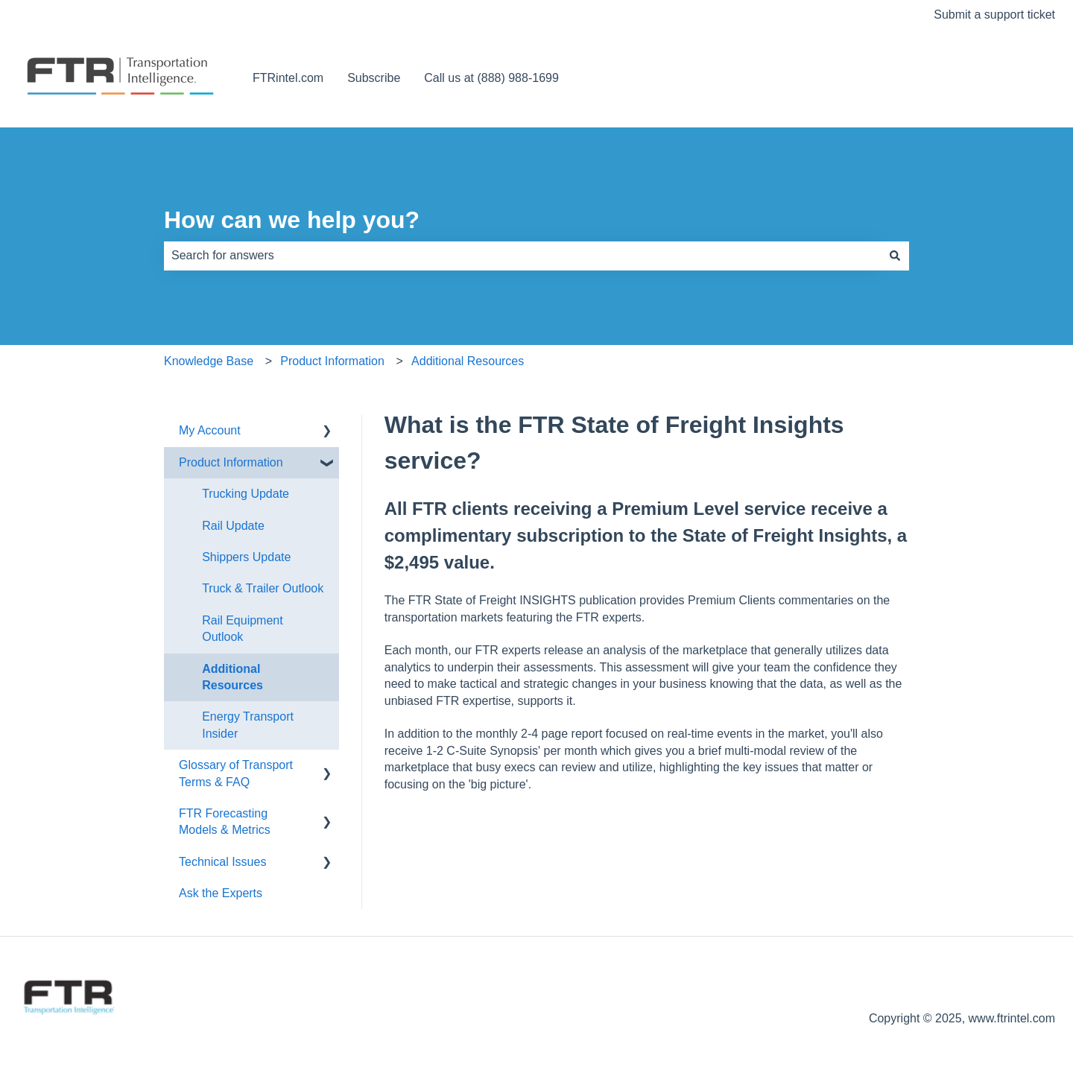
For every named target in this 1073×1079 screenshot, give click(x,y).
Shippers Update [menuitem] (246, 557)
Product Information (332, 361)
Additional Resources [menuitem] (232, 677)
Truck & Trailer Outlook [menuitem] (262, 588)
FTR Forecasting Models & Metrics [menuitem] (224, 821)
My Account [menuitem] (210, 430)
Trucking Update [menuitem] (245, 493)
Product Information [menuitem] (231, 462)
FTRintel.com (288, 78)
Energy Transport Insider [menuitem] (248, 724)
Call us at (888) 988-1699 (491, 78)
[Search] (895, 255)
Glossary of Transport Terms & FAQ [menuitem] (236, 773)
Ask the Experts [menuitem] (220, 893)
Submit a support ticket (994, 14)
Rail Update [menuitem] (233, 525)
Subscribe (373, 78)
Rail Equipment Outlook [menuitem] (242, 628)
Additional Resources (467, 361)
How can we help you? (292, 219)
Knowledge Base (208, 361)
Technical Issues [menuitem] (222, 861)
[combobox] (522, 255)
